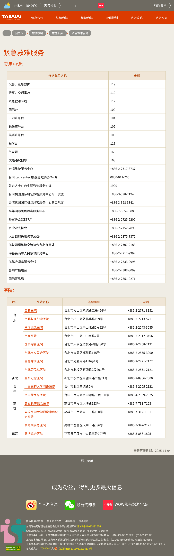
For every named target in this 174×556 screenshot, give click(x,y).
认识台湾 (62, 17)
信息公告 (37, 17)
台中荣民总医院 (35, 395)
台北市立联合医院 (36, 352)
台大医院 (30, 335)
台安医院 (30, 310)
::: (75, 5)
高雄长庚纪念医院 (36, 403)
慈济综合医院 (33, 433)
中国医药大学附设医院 (39, 386)
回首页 (19, 33)
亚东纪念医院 (33, 378)
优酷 (85, 5)
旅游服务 (58, 33)
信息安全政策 (54, 521)
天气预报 (50, 5)
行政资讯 (160, 5)
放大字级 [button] (156, 33)
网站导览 (126, 5)
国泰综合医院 (33, 344)
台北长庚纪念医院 (36, 319)
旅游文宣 (161, 17)
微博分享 (136, 33)
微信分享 (146, 33)
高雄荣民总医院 (35, 425)
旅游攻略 (136, 17)
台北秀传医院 (33, 361)
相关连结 (70, 521)
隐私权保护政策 (34, 521)
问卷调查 (83, 521)
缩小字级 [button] (166, 33)
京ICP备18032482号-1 (89, 526)
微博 (114, 5)
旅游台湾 (87, 17)
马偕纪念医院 (33, 327)
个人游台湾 (48, 504)
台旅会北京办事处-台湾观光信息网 (10, 17)
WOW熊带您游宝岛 (131, 504)
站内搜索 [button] (139, 5)
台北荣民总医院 (35, 369)
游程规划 (112, 17)
